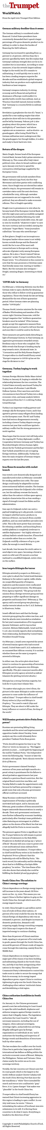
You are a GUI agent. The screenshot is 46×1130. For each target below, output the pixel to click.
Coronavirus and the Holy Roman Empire (21, 352)
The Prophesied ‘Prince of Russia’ (22, 854)
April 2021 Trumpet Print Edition (25, 18)
